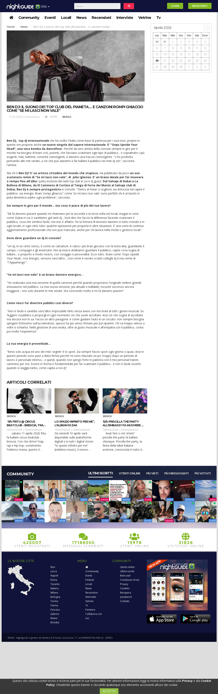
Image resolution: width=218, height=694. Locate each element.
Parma (54, 605)
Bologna (55, 597)
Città (42, 8)
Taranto (55, 584)
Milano (54, 592)
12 (205, 48)
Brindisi (54, 622)
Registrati (199, 5)
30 (157, 41)
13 (157, 54)
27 (157, 67)
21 (164, 60)
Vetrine (144, 17)
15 (173, 54)
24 (189, 60)
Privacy (124, 584)
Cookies (124, 588)
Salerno (54, 614)
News (81, 17)
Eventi (50, 17)
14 (164, 54)
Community (28, 17)
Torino (54, 601)
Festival (89, 580)
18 (197, 54)
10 (189, 48)
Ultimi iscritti (100, 473)
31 (164, 41)
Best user (125, 575)
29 (173, 67)
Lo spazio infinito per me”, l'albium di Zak (75, 423)
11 (197, 48)
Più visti (152, 473)
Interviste (124, 17)
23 (180, 60)
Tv (158, 17)
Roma (53, 580)
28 (164, 67)
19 (205, 54)
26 (205, 60)
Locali (66, 17)
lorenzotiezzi (32, 117)
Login (175, 5)
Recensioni (101, 17)
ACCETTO (109, 691)
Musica (66, 117)
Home (11, 27)
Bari (52, 567)
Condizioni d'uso (130, 580)
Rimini (53, 618)
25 (197, 60)
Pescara (55, 609)
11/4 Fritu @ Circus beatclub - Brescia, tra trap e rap (25, 425)
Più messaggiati (176, 473)
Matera (54, 588)
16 (180, 54)
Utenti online (129, 473)
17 (189, 54)
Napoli (54, 575)
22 (173, 60)
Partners (90, 609)
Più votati (202, 473)
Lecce (53, 571)
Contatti (124, 601)
